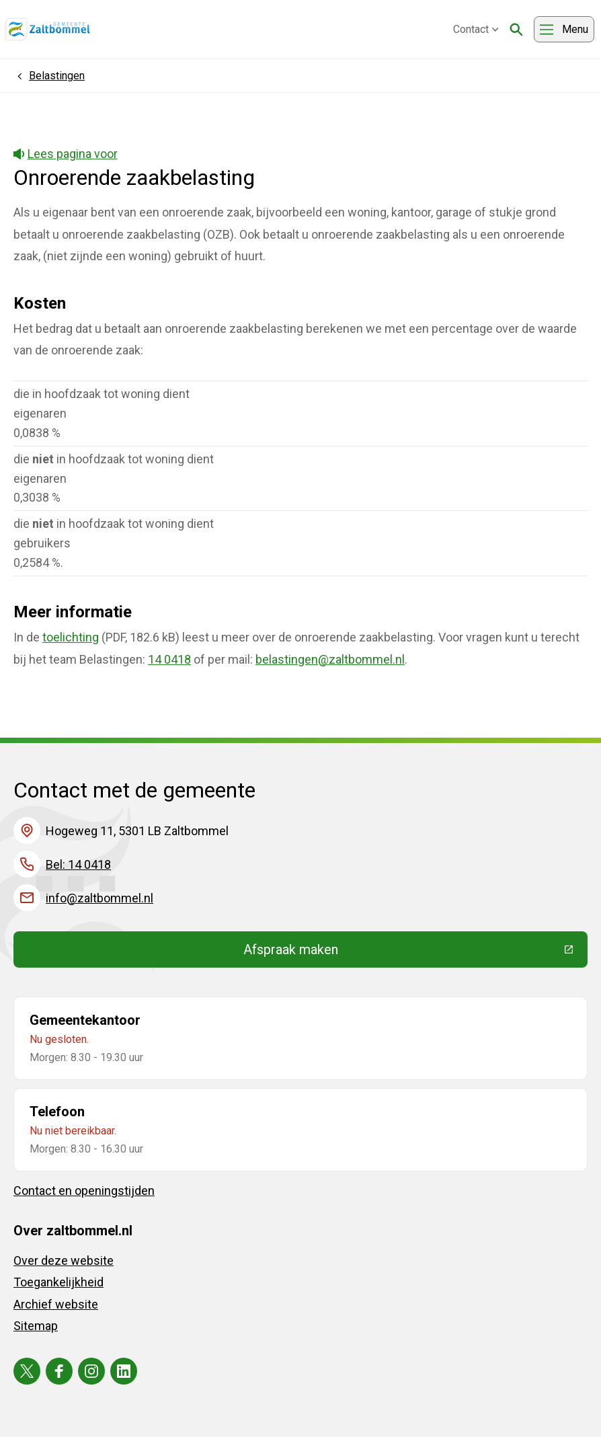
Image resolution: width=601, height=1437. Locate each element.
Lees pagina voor (65, 154)
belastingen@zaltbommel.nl (330, 659)
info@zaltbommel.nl (99, 898)
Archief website (55, 1304)
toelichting (70, 637)
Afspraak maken (389, 952)
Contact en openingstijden (84, 1190)
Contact (476, 29)
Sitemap (35, 1326)
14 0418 (169, 659)
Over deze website (63, 1260)
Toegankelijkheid (58, 1282)
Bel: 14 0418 (78, 864)
